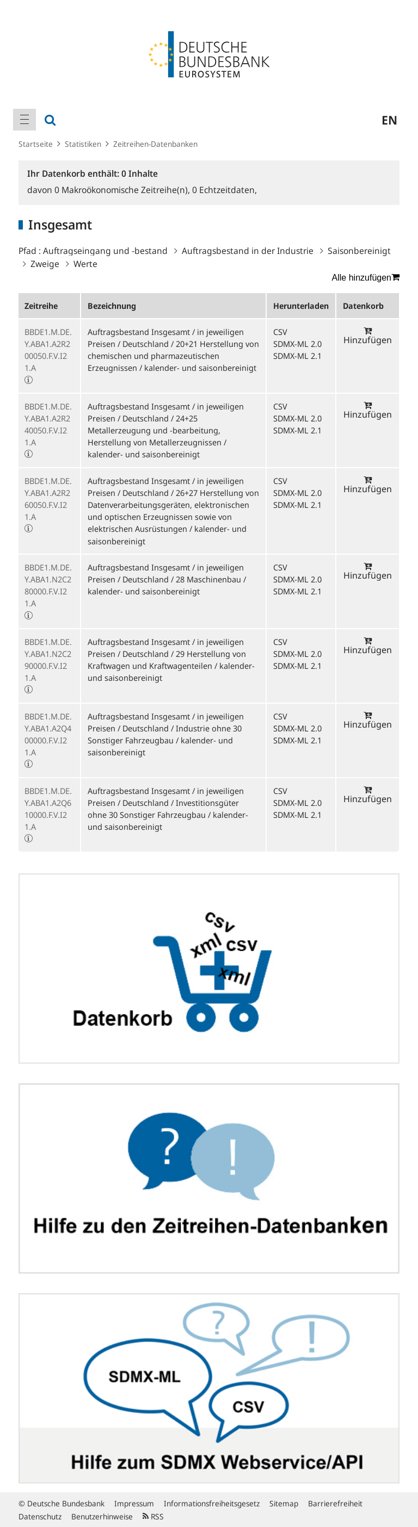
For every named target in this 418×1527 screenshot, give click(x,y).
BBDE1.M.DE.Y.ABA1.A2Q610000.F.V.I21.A (48, 809)
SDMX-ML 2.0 (297, 343)
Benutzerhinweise (102, 1516)
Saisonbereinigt (359, 251)
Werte (85, 264)
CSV (280, 331)
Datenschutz (40, 1516)
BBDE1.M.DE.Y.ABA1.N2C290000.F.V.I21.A (48, 660)
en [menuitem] (389, 119)
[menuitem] (24, 120)
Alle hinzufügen (365, 277)
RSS (153, 1516)
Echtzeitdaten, (224, 190)
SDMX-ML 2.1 (297, 355)
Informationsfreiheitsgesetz (212, 1503)
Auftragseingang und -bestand (105, 251)
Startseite (36, 144)
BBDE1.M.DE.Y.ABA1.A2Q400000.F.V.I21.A (48, 734)
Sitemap (283, 1503)
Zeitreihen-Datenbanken (155, 144)
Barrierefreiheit (335, 1503)
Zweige (44, 264)
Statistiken (83, 144)
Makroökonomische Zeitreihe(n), (123, 190)
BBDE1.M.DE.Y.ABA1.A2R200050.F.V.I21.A (48, 350)
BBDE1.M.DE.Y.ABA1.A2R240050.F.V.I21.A (48, 424)
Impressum (134, 1503)
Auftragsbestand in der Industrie (248, 251)
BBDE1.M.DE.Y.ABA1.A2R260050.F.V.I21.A (48, 499)
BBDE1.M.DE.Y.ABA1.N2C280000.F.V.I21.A (48, 585)
